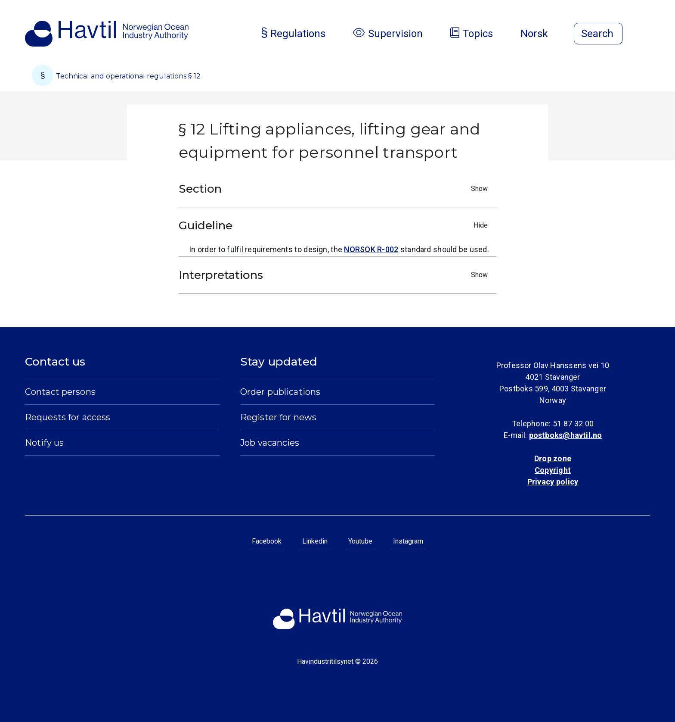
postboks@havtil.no (565, 435)
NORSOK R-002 (371, 249)
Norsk (541, 33)
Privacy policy (552, 481)
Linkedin (315, 541)
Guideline (335, 225)
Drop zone (552, 458)
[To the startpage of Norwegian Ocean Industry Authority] (107, 34)
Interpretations (335, 275)
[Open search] (598, 33)
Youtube (360, 541)
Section (335, 189)
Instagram (408, 541)
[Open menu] (645, 34)
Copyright (553, 470)
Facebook (267, 541)
